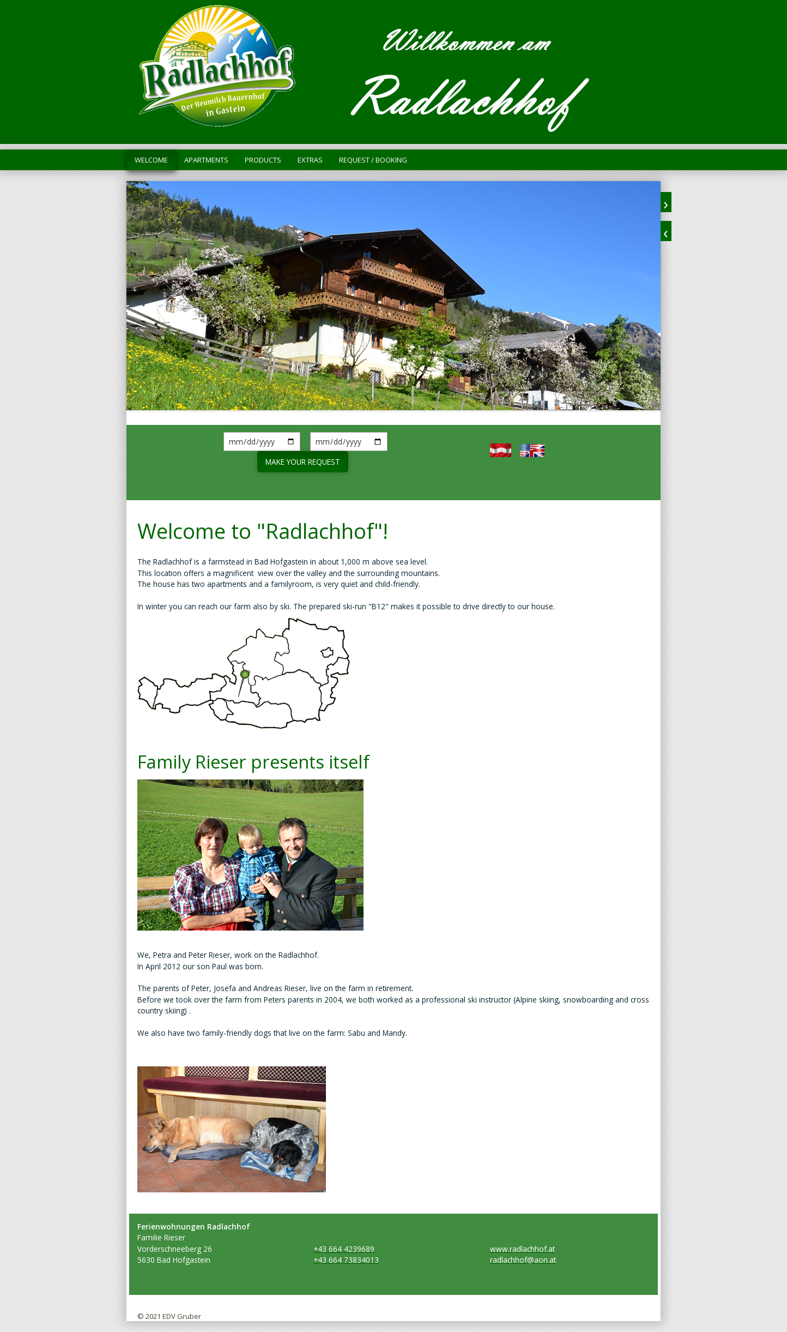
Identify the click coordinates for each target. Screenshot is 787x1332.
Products (263, 160)
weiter (666, 202)
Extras (310, 160)
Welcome (151, 160)
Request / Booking (373, 160)
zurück (666, 231)
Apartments (206, 160)
